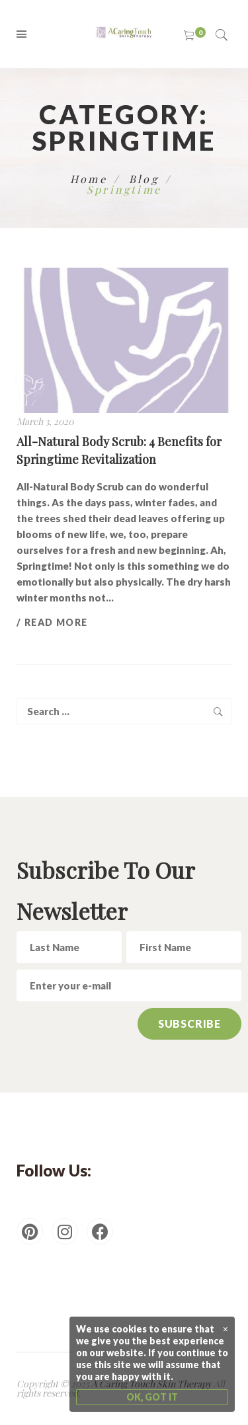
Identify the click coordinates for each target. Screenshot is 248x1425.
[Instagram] (65, 1231)
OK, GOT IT (152, 1397)
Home (88, 179)
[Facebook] (100, 1231)
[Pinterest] (30, 1231)
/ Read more (52, 622)
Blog (144, 179)
